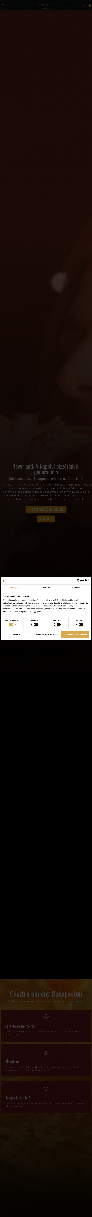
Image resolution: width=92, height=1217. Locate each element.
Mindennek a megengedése (75, 634)
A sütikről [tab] (76, 588)
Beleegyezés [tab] (16, 588)
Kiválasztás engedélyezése (46, 634)
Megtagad (17, 634)
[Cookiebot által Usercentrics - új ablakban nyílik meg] (78, 581)
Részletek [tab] (46, 588)
